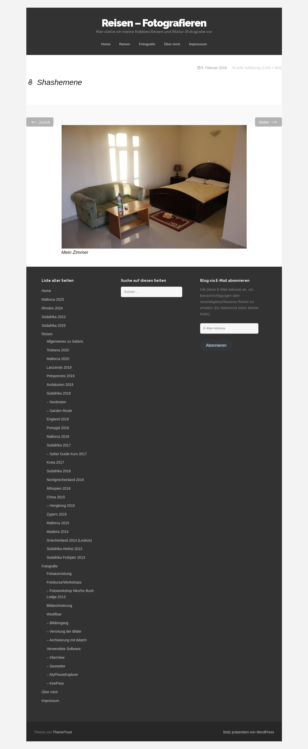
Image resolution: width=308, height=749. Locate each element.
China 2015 (56, 497)
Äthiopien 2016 (59, 488)
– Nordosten (56, 402)
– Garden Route (59, 411)
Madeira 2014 (58, 532)
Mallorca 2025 (53, 299)
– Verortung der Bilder (64, 631)
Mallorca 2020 (58, 359)
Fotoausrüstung (59, 574)
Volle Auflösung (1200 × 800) (259, 68)
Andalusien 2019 (60, 385)
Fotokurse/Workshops (64, 582)
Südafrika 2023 (54, 317)
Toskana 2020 (58, 350)
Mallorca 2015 (58, 523)
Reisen (124, 44)
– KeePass (55, 683)
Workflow (54, 614)
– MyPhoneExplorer (62, 675)
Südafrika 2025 (54, 325)
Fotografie (147, 44)
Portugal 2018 (58, 428)
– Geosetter (56, 666)
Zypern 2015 (57, 514)
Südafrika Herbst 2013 (64, 549)
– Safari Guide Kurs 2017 (67, 454)
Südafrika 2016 (59, 471)
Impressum (198, 44)
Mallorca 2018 (58, 436)
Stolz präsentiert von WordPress (248, 732)
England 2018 (58, 419)
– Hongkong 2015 (61, 506)
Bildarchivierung (59, 605)
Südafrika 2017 (59, 445)
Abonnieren (216, 345)
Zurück (40, 121)
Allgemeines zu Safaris (65, 341)
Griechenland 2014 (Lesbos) (69, 540)
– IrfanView (56, 657)
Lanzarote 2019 (59, 367)
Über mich (172, 44)
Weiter (268, 121)
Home (105, 44)
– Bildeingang (58, 623)
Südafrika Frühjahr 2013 (66, 557)
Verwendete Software (64, 649)
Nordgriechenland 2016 (65, 480)
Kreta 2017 (55, 462)
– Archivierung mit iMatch (67, 640)
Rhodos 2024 (52, 308)
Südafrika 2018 (59, 393)
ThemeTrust (62, 732)
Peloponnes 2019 (61, 376)
